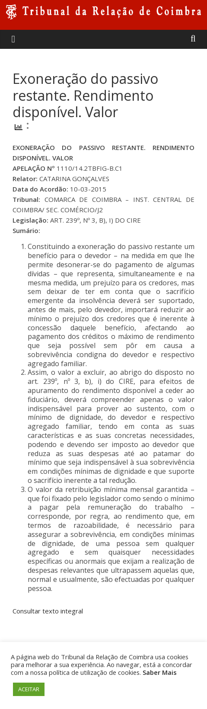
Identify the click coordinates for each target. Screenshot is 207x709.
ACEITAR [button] (28, 689)
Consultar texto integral (48, 611)
